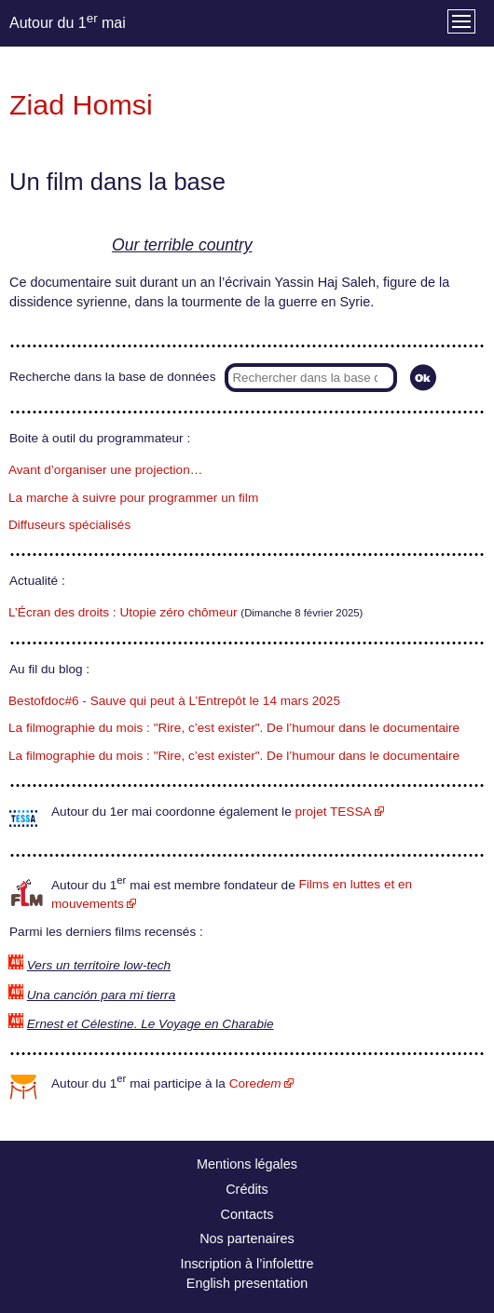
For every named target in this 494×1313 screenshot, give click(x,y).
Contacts (247, 1214)
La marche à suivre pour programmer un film (133, 498)
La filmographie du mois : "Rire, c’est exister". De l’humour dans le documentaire (234, 728)
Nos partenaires (247, 1238)
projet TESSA (333, 812)
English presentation (247, 1283)
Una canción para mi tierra (101, 995)
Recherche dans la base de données (112, 377)
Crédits (247, 1189)
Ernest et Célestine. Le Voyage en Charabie (150, 1024)
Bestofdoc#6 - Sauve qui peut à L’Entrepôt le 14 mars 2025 (174, 701)
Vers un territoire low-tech (99, 965)
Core (255, 1083)
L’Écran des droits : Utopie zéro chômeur (123, 612)
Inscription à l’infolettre (246, 1263)
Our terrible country (182, 245)
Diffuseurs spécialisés (69, 525)
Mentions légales (247, 1164)
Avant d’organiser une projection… (105, 470)
